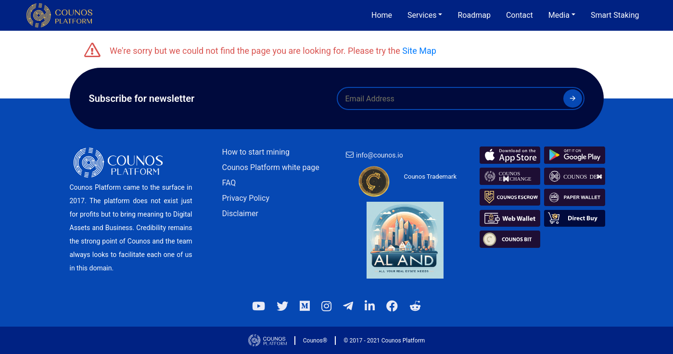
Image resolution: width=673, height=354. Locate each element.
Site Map (419, 51)
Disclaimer (240, 213)
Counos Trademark (430, 176)
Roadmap (473, 15)
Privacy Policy (246, 198)
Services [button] (421, 15)
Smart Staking (615, 15)
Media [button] (559, 15)
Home (381, 15)
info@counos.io (379, 155)
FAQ (229, 182)
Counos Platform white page (270, 167)
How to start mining (256, 152)
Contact (519, 15)
